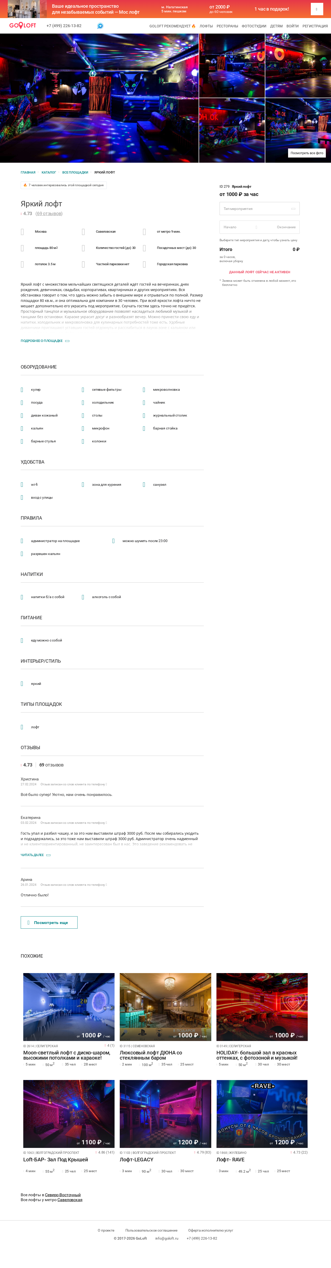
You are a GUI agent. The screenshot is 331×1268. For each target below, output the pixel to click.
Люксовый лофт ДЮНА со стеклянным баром (151, 1055)
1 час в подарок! (271, 9)
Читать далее (32, 854)
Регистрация (315, 26)
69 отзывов (49, 213)
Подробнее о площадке (41, 340)
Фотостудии (254, 26)
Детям (276, 26)
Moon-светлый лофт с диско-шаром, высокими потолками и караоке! (66, 1055)
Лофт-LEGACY (136, 1160)
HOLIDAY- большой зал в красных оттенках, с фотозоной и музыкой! (256, 1055)
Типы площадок (41, 704)
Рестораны (227, 26)
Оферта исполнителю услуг (210, 1230)
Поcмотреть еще (47, 923)
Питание (31, 617)
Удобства (32, 462)
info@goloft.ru (166, 1238)
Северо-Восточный (63, 1194)
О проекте (106, 1230)
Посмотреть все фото (307, 153)
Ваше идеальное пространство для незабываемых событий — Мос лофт (96, 9)
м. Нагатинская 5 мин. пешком (174, 9)
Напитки (32, 574)
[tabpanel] (69, 1007)
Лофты (206, 26)
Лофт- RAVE (230, 1160)
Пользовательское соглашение (151, 1230)
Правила (31, 518)
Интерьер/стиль (41, 661)
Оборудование (39, 367)
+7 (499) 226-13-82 (64, 25)
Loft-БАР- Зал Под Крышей (55, 1160)
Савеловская (69, 1199)
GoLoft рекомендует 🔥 (172, 26)
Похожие (32, 956)
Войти (293, 26)
